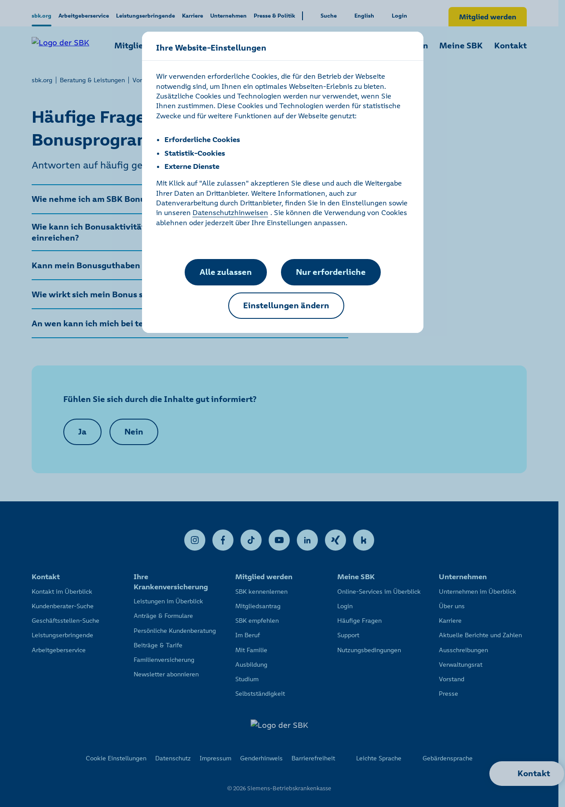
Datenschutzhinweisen (230, 212)
